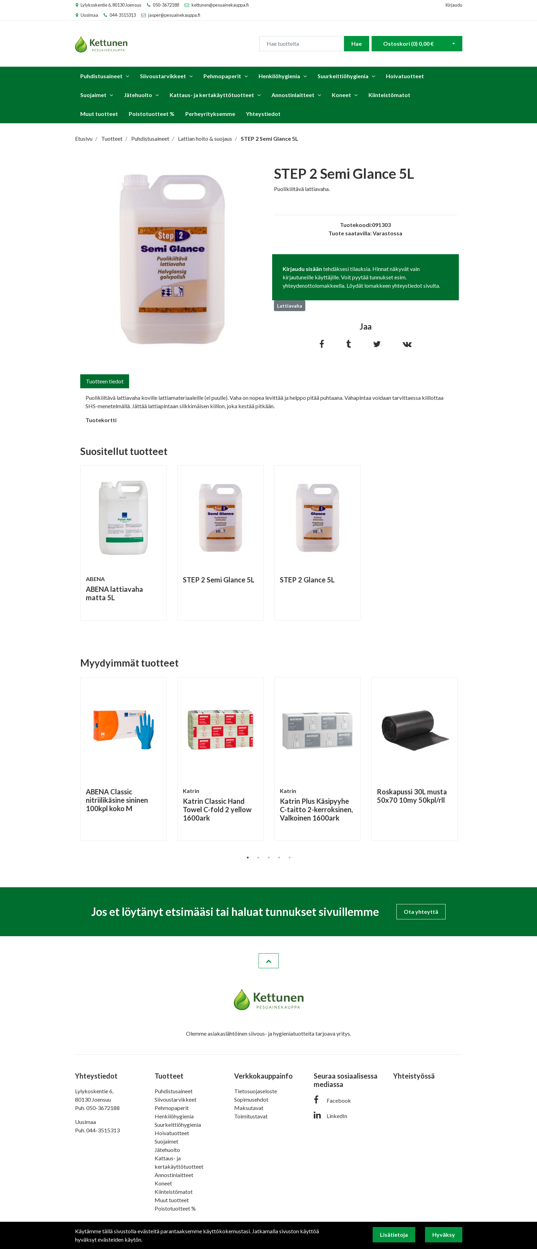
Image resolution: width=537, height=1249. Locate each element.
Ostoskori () (408, 43)
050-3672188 (166, 5)
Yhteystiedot (263, 113)
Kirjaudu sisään (302, 268)
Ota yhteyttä (421, 911)
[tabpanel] (123, 542)
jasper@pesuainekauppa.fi (174, 15)
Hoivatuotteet (405, 76)
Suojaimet (93, 94)
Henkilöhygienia (279, 76)
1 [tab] (247, 857)
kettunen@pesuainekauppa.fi (220, 5)
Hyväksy (443, 1234)
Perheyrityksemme (210, 113)
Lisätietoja (394, 1234)
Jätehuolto (138, 94)
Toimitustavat (251, 1116)
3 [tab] (268, 857)
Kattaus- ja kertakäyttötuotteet (212, 94)
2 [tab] (258, 857)
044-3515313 (123, 15)
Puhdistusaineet (101, 76)
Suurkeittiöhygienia (343, 76)
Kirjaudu (454, 5)
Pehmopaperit (222, 76)
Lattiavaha (289, 306)
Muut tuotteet (99, 113)
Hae (356, 43)
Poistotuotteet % (151, 113)
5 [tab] (289, 857)
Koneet (341, 94)
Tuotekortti (101, 420)
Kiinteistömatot (389, 94)
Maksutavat (248, 1107)
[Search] (301, 43)
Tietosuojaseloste (255, 1091)
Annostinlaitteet (292, 94)
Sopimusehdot (251, 1099)
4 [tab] (279, 857)
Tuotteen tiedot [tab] (105, 381)
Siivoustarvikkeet (163, 76)
